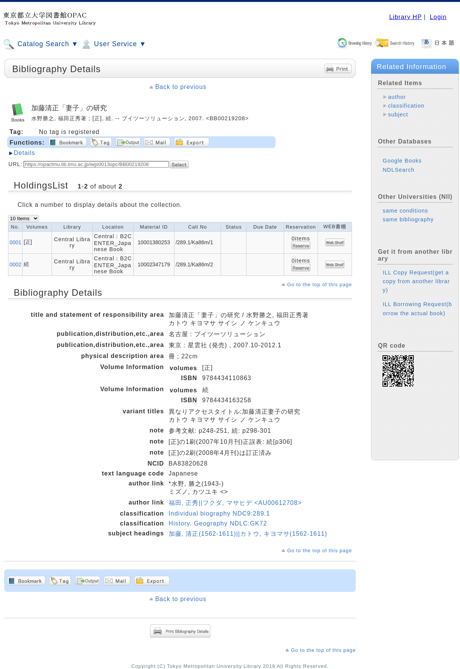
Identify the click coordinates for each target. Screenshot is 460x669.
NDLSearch (398, 170)
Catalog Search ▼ (40, 44)
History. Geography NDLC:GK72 (218, 523)
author (397, 97)
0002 (15, 264)
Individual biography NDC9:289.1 (219, 513)
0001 (15, 242)
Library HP (405, 17)
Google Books (402, 161)
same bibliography (408, 219)
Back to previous (180, 87)
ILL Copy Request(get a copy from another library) (416, 281)
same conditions (405, 211)
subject (398, 114)
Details (24, 153)
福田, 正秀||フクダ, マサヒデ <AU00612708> (235, 503)
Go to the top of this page (319, 284)
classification (406, 106)
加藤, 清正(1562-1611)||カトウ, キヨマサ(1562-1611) (248, 533)
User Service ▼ (113, 44)
